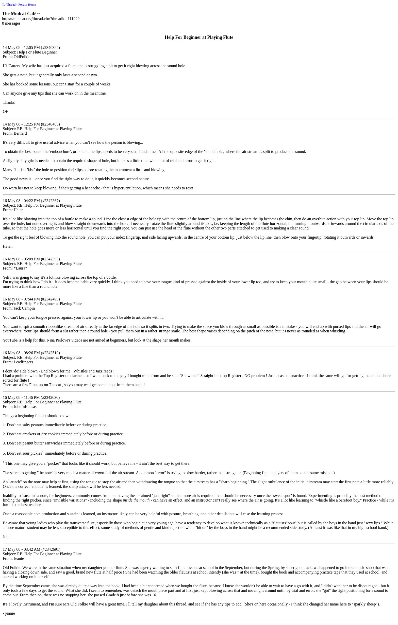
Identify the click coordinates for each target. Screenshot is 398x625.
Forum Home (27, 4)
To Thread (8, 4)
